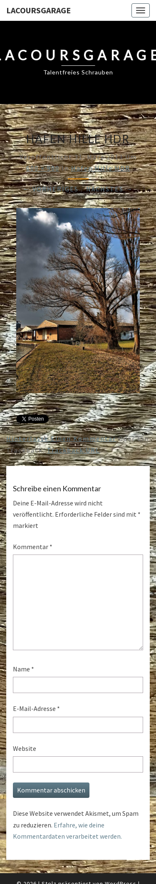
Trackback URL (73, 450)
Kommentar (32, 546)
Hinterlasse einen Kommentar (61, 438)
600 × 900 (42, 168)
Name (23, 669)
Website (24, 748)
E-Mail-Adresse (36, 708)
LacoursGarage (38, 10)
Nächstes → (109, 189)
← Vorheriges (51, 189)
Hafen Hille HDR (100, 168)
